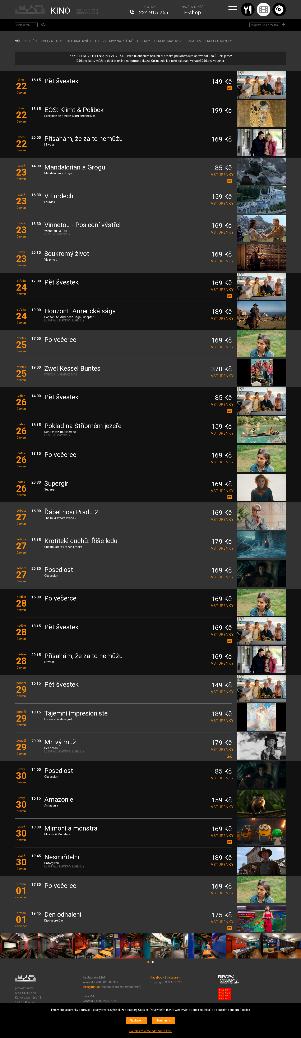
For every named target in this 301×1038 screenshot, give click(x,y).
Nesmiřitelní (61, 857)
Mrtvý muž (60, 742)
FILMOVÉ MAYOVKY (168, 41)
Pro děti (30, 41)
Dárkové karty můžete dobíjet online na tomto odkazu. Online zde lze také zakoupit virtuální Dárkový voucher (150, 61)
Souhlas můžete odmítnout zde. (150, 1031)
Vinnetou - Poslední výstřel (82, 225)
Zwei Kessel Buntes (72, 368)
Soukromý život (66, 254)
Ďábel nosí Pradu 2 (71, 512)
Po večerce (60, 340)
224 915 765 (153, 12)
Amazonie (58, 799)
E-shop (192, 12)
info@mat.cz (92, 987)
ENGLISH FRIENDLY (218, 41)
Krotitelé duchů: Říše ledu (80, 541)
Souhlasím (163, 1020)
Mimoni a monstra (70, 828)
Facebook (157, 977)
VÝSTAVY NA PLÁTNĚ (118, 41)
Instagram (174, 977)
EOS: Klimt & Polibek (74, 110)
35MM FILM (194, 41)
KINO (60, 11)
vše (18, 41)
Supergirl (57, 483)
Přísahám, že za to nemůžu (83, 139)
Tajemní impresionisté (76, 713)
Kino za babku (52, 41)
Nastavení (136, 1020)
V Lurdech (58, 196)
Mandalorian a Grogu (74, 167)
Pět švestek (61, 81)
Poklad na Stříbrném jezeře (82, 426)
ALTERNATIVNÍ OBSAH (83, 41)
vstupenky (221, 174)
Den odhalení (62, 914)
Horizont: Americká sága (80, 311)
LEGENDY (143, 41)
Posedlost (58, 570)
